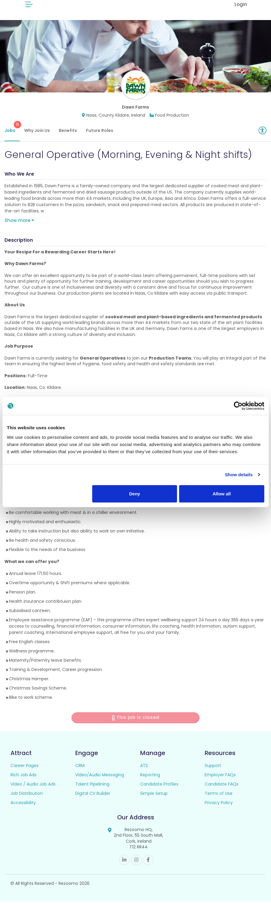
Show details (239, 474)
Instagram (136, 862)
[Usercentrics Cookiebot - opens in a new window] (238, 405)
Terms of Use (218, 795)
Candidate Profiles (159, 786)
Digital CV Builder (92, 795)
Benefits (68, 133)
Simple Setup (154, 795)
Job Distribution (26, 795)
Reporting (150, 777)
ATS (144, 768)
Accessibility (23, 805)
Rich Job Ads (23, 777)
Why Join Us (37, 133)
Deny (134, 493)
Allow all (222, 493)
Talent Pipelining (92, 786)
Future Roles (99, 133)
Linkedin (124, 862)
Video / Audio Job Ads (33, 786)
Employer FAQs (220, 777)
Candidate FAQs (221, 786)
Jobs (12, 129)
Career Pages (24, 768)
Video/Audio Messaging (99, 777)
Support (213, 768)
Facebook (148, 862)
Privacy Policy (219, 805)
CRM (80, 768)
